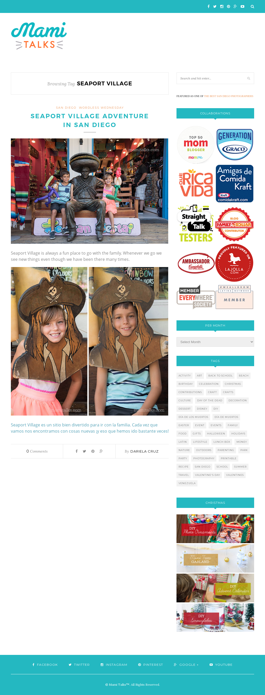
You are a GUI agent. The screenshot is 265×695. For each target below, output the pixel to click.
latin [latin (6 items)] (183, 441)
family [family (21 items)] (233, 425)
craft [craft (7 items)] (212, 392)
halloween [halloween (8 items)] (216, 433)
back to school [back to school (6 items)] (220, 375)
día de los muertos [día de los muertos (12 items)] (193, 417)
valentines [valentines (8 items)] (235, 475)
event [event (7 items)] (199, 425)
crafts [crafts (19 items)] (228, 392)
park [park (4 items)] (244, 450)
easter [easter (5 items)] (184, 425)
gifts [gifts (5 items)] (197, 433)
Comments (37, 451)
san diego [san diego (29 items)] (202, 466)
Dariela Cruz (144, 451)
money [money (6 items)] (242, 441)
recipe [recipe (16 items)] (184, 466)
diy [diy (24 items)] (216, 408)
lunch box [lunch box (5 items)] (222, 441)
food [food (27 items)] (183, 433)
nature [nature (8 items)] (184, 450)
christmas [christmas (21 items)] (233, 383)
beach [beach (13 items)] (244, 375)
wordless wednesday (101, 107)
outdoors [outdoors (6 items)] (203, 450)
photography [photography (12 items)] (204, 458)
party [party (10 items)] (183, 458)
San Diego (66, 107)
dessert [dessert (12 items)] (185, 408)
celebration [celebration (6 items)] (209, 383)
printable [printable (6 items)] (229, 458)
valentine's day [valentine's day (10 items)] (207, 475)
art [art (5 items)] (199, 375)
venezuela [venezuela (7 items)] (187, 483)
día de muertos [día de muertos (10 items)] (226, 417)
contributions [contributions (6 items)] (190, 392)
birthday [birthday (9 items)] (186, 383)
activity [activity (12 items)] (185, 375)
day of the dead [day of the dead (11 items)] (209, 400)
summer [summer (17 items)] (240, 466)
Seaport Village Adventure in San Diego (90, 120)
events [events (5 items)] (216, 425)
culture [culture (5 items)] (185, 400)
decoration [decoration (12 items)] (238, 400)
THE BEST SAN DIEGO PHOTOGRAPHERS (228, 96)
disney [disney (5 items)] (202, 408)
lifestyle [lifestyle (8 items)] (200, 441)
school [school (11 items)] (222, 466)
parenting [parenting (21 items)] (226, 450)
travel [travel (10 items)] (184, 475)
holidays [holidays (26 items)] (238, 433)
